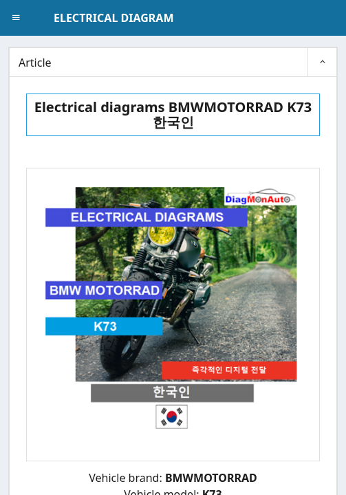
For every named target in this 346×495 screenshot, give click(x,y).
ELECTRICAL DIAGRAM (113, 17)
